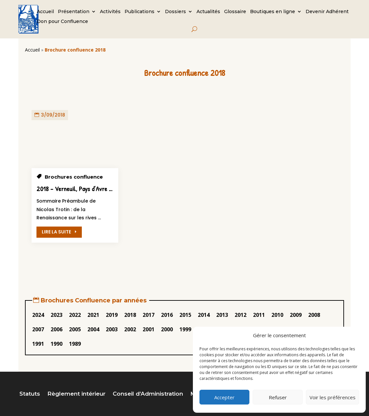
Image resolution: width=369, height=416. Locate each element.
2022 (75, 314)
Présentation (73, 11)
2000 (167, 329)
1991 (38, 343)
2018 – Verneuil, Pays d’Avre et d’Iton (82, 188)
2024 (38, 314)
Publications (139, 11)
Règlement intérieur (76, 394)
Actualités (208, 11)
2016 (167, 314)
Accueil (45, 11)
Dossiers (175, 11)
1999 (185, 329)
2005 (75, 329)
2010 (277, 314)
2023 (56, 314)
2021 (93, 314)
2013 (222, 314)
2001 (148, 329)
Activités (110, 11)
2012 (240, 314)
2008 (314, 314)
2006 (56, 329)
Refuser (278, 397)
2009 (296, 314)
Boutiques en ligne (272, 11)
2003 (112, 329)
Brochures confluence (74, 177)
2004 (93, 329)
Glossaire (235, 11)
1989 (75, 343)
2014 (204, 314)
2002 (130, 329)
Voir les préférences (333, 397)
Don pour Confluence (62, 21)
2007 (38, 329)
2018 (130, 314)
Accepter (224, 397)
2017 (148, 314)
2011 (259, 314)
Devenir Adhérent (327, 11)
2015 (185, 314)
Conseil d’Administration (148, 394)
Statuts (29, 394)
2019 (112, 314)
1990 (56, 343)
